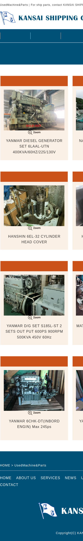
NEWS (70, 478)
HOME (15, 36)
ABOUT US (45, 36)
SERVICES (50, 478)
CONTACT (9, 485)
